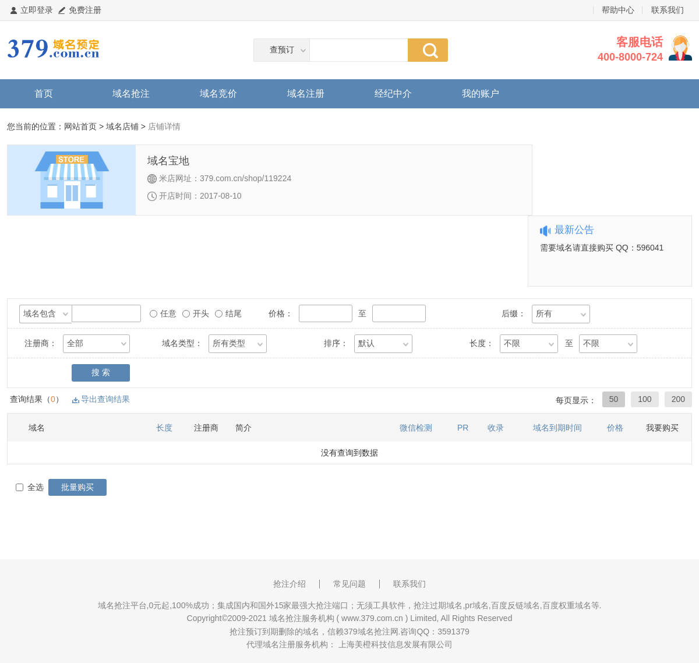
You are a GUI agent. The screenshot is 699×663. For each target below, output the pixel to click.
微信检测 (416, 427)
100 (644, 399)
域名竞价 (218, 93)
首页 (43, 93)
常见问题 (349, 583)
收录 (496, 427)
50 (614, 399)
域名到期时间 (557, 427)
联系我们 (667, 10)
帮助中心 (618, 10)
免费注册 (85, 10)
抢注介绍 (289, 583)
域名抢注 (131, 93)
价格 (615, 427)
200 (678, 399)
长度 (164, 427)
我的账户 (480, 93)
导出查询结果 (105, 399)
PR (462, 427)
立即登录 (36, 10)
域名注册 (305, 93)
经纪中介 (393, 93)
